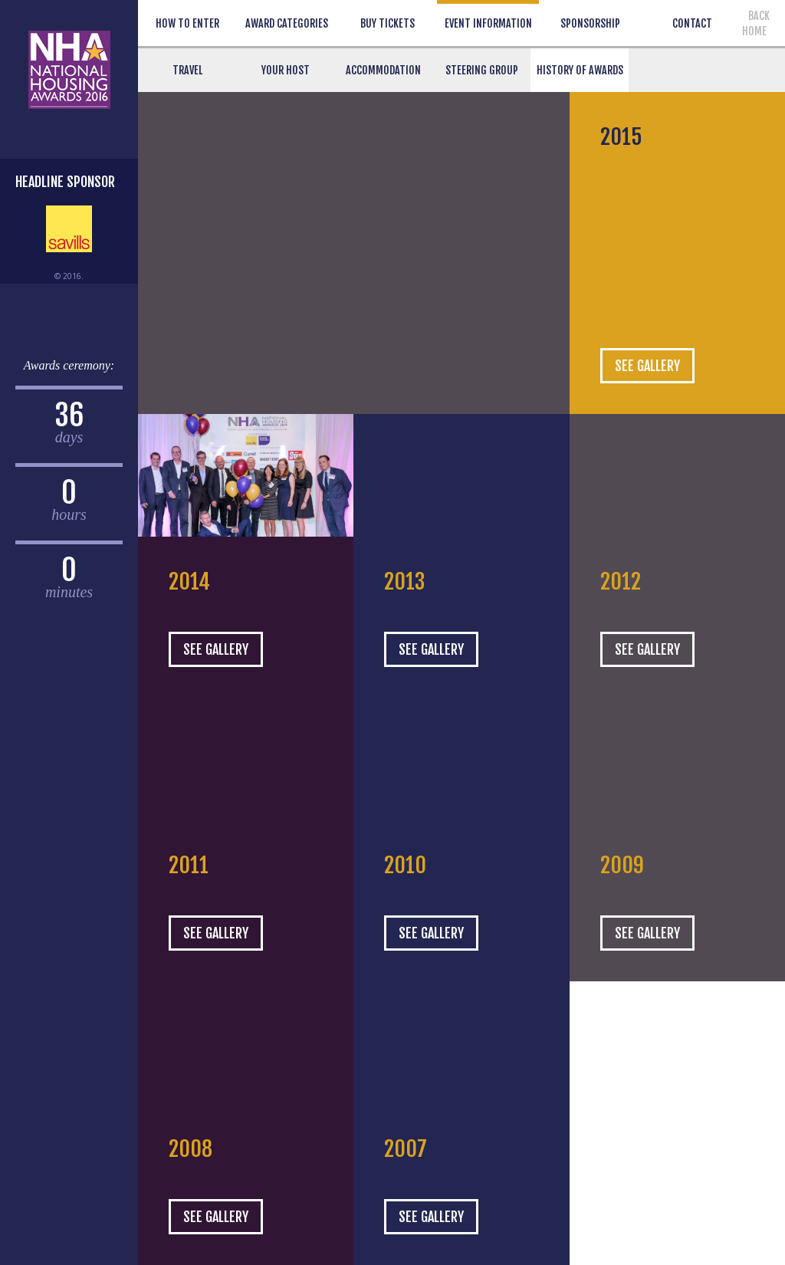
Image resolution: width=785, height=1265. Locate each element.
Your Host (285, 70)
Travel (187, 70)
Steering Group (481, 70)
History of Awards (580, 70)
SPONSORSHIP (590, 23)
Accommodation (383, 70)
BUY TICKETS (387, 23)
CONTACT (692, 23)
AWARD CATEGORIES (286, 23)
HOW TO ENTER (187, 23)
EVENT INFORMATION (488, 23)
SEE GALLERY (647, 365)
